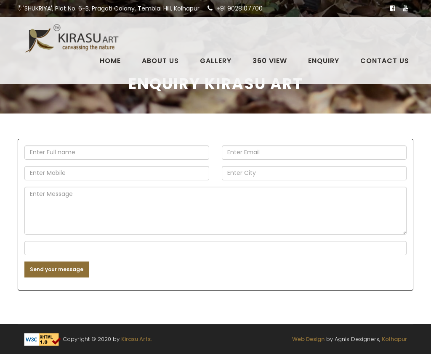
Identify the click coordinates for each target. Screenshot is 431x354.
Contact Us (384, 61)
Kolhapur (394, 339)
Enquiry (323, 61)
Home (110, 61)
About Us (160, 61)
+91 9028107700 (239, 8)
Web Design (308, 339)
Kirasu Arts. (136, 339)
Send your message (56, 269)
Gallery (215, 61)
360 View (270, 61)
